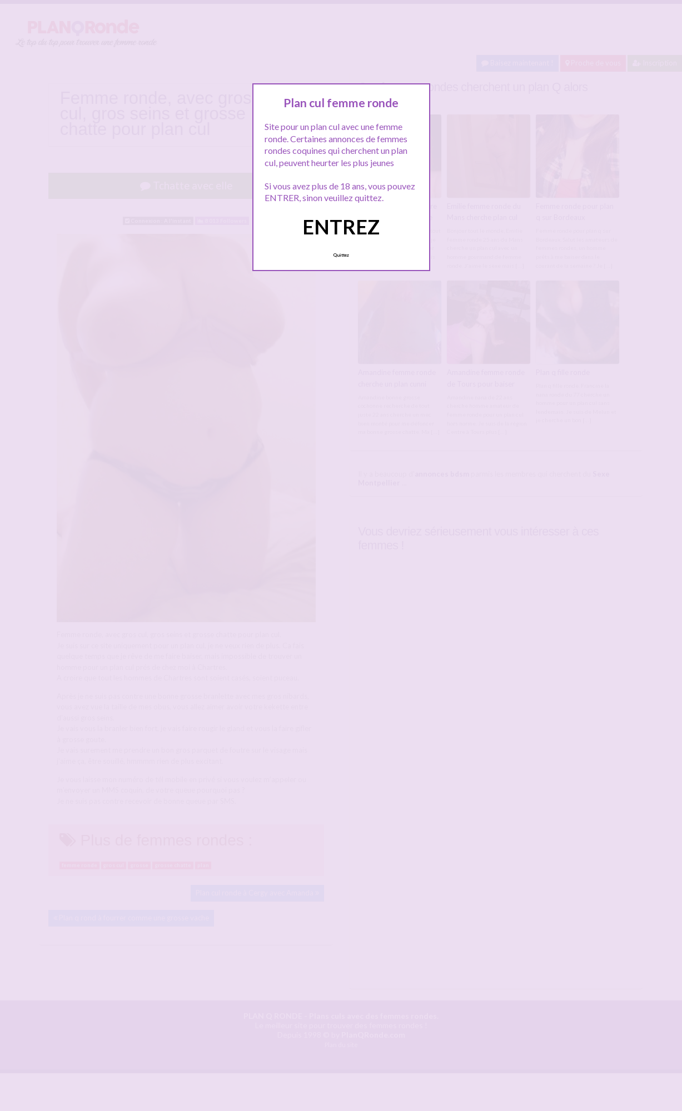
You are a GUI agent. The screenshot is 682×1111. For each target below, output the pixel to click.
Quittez (341, 255)
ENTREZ (341, 226)
